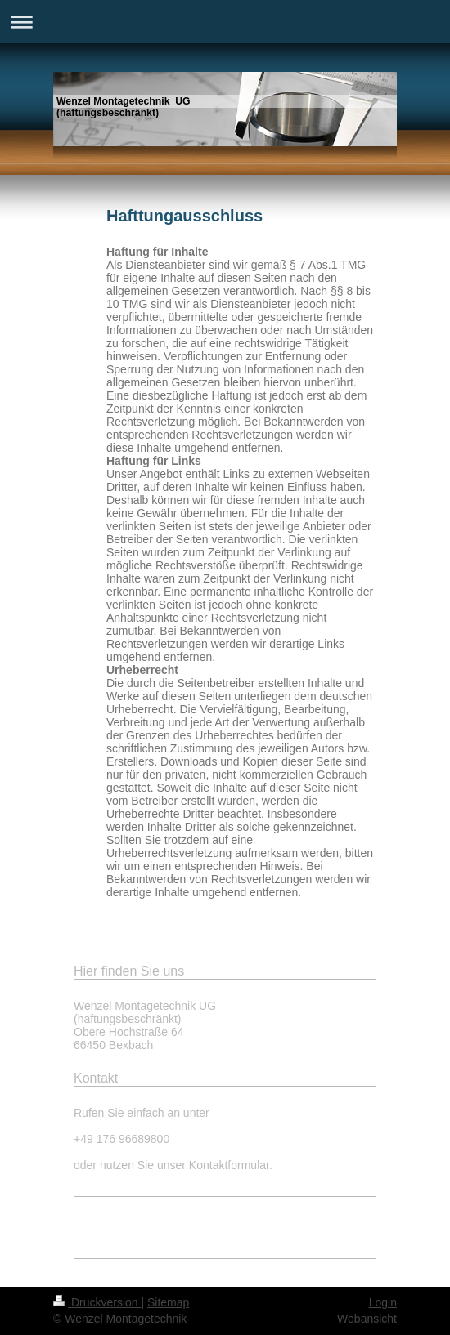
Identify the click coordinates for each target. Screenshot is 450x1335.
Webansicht (367, 1318)
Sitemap (168, 1302)
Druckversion (97, 1302)
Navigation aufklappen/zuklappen (225, 21)
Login (383, 1302)
